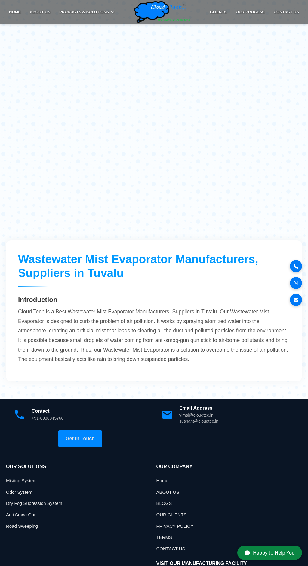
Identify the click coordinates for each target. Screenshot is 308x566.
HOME (15, 12)
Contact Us (286, 12)
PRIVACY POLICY (175, 526)
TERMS (164, 537)
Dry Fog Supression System (34, 503)
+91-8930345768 (47, 418)
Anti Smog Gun (21, 514)
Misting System (21, 480)
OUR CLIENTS (171, 514)
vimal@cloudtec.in (196, 415)
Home (162, 480)
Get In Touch (80, 438)
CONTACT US (170, 548)
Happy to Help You (270, 552)
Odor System (19, 492)
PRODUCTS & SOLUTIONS (86, 12)
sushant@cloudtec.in (198, 421)
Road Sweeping (22, 526)
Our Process (250, 12)
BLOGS (164, 503)
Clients (218, 12)
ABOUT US (40, 12)
